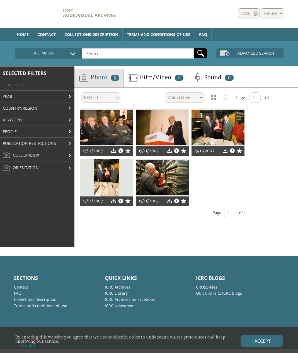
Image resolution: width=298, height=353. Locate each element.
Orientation (21, 168)
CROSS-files (206, 287)
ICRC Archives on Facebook (130, 299)
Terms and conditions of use (158, 34)
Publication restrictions (29, 143)
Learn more (26, 346)
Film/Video (155, 78)
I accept (261, 341)
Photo (99, 78)
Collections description (91, 34)
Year (7, 96)
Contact (46, 34)
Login (246, 13)
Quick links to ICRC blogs (219, 293)
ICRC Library (116, 293)
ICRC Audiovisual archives (89, 13)
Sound (213, 78)
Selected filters (25, 73)
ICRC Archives (117, 287)
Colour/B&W (21, 155)
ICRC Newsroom (120, 305)
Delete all (16, 85)
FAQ (203, 34)
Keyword (12, 120)
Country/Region (20, 108)
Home (23, 34)
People (10, 131)
